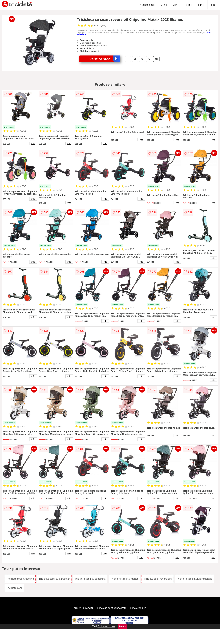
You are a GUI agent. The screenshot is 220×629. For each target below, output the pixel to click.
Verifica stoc (105, 58)
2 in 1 (164, 4)
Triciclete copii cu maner (124, 578)
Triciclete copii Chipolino (20, 578)
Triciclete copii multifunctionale (194, 578)
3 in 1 (176, 4)
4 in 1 (189, 4)
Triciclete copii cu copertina (90, 578)
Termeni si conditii (83, 608)
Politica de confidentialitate (111, 608)
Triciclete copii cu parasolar (54, 578)
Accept (122, 626)
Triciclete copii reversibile (157, 578)
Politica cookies (137, 608)
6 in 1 (214, 4)
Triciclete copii (146, 4)
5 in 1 (201, 4)
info (33, 143)
